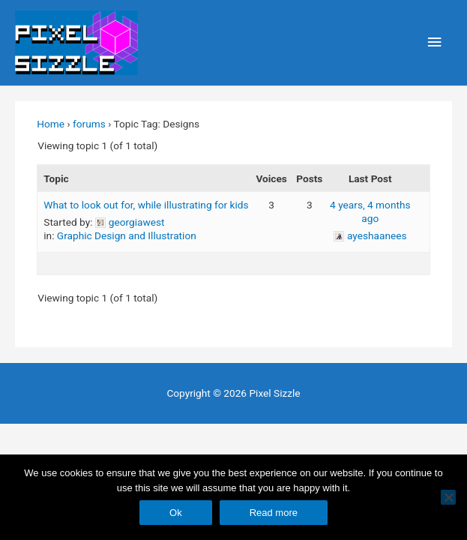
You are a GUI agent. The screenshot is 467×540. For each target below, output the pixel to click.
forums (89, 124)
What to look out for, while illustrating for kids (145, 205)
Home (50, 124)
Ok (175, 512)
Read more (274, 512)
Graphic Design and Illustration (126, 236)
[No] (448, 497)
